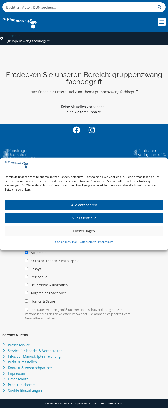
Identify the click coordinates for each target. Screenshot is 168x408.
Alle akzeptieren (84, 205)
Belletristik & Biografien (46, 285)
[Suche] (160, 7)
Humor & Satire (40, 301)
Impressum (105, 242)
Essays (33, 269)
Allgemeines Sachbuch (46, 293)
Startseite (13, 36)
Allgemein (36, 253)
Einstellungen (84, 231)
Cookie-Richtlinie (66, 242)
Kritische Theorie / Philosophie (52, 261)
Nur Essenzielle (84, 218)
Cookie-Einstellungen (25, 390)
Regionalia (36, 277)
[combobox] (78, 7)
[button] (162, 22)
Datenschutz (87, 242)
